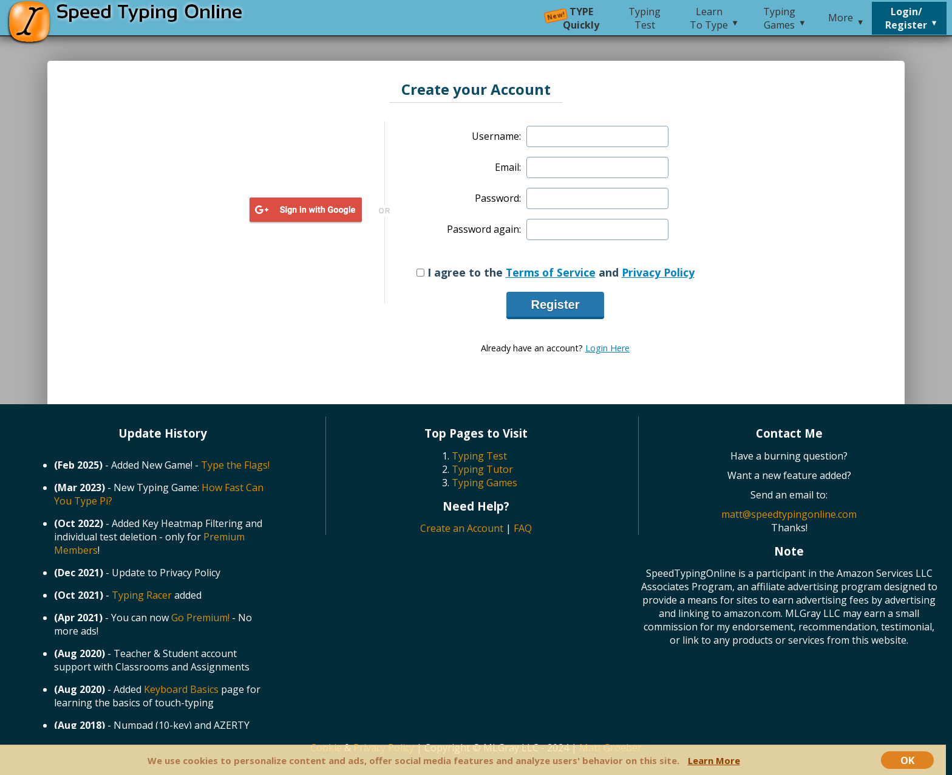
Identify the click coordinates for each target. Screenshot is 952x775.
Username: (496, 136)
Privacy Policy (658, 272)
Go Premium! (200, 617)
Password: (498, 198)
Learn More (714, 760)
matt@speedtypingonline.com (789, 514)
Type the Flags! (235, 465)
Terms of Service (551, 272)
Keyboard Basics (181, 689)
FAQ (523, 528)
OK (907, 760)
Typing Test (479, 456)
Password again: (484, 229)
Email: (508, 167)
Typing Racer (142, 595)
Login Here (607, 348)
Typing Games (484, 482)
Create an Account (461, 528)
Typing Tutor (482, 469)
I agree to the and (555, 272)
